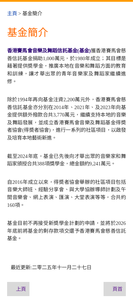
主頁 (12, 13)
